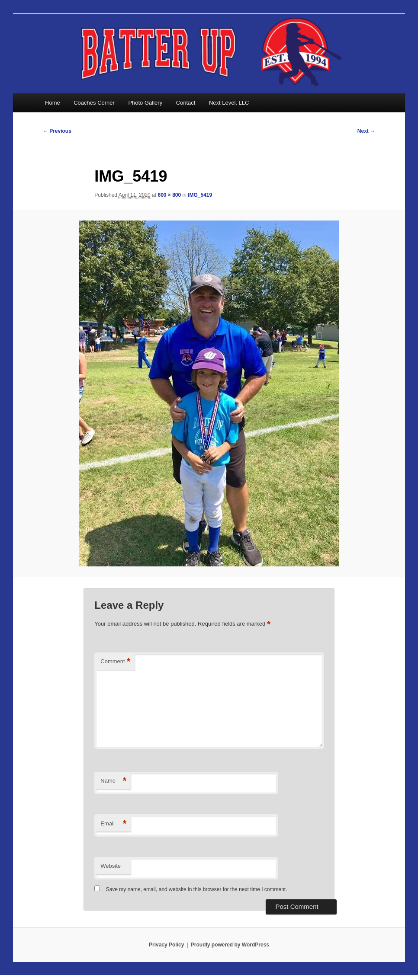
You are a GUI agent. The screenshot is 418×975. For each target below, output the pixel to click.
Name (113, 781)
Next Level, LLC (229, 102)
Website (110, 866)
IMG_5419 (200, 195)
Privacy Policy (166, 945)
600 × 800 (169, 195)
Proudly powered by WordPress (230, 945)
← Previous (57, 131)
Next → (366, 131)
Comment (115, 661)
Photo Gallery (145, 102)
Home (52, 102)
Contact (186, 102)
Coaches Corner (94, 102)
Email (113, 824)
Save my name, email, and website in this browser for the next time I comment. (196, 889)
